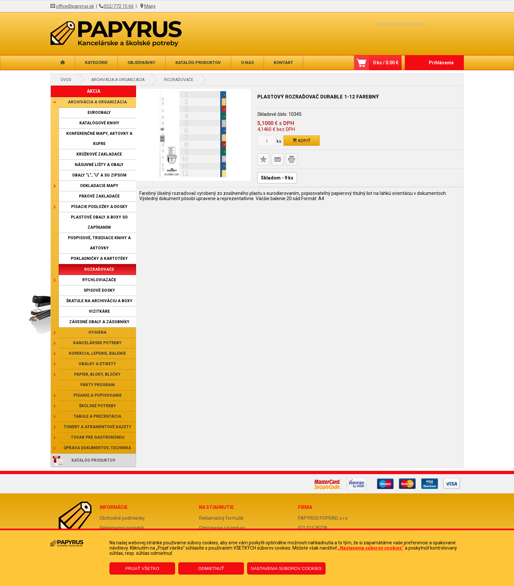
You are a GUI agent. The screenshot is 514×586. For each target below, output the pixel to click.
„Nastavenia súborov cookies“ (371, 548)
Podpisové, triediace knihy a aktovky (99, 243)
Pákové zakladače (99, 196)
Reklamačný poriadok (122, 528)
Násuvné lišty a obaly (99, 164)
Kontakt (283, 62)
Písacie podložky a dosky (99, 206)
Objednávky (141, 62)
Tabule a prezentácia (97, 416)
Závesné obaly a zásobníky (99, 322)
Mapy (150, 6)
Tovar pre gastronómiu (97, 437)
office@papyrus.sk (75, 6)
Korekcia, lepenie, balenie (97, 353)
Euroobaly (99, 112)
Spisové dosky (99, 290)
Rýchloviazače (99, 280)
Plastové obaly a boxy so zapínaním (99, 222)
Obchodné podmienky (122, 518)
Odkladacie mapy (99, 185)
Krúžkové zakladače (99, 154)
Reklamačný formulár (221, 518)
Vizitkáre (99, 311)
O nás (247, 62)
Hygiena (98, 332)
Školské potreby (97, 406)
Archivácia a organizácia (118, 79)
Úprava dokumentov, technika (97, 448)
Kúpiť (301, 140)
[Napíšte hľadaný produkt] (391, 23)
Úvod (66, 79)
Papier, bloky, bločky (97, 374)
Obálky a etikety (97, 364)
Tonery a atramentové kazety (97, 427)
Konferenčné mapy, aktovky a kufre (99, 138)
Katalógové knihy (99, 123)
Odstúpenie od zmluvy (222, 528)
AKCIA (93, 91)
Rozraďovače (178, 79)
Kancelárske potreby (97, 343)
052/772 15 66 (119, 6)
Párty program (97, 385)
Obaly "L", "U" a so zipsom (99, 175)
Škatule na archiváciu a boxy (99, 301)
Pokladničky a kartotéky (99, 258)
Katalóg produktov (198, 62)
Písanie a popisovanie (97, 395)
